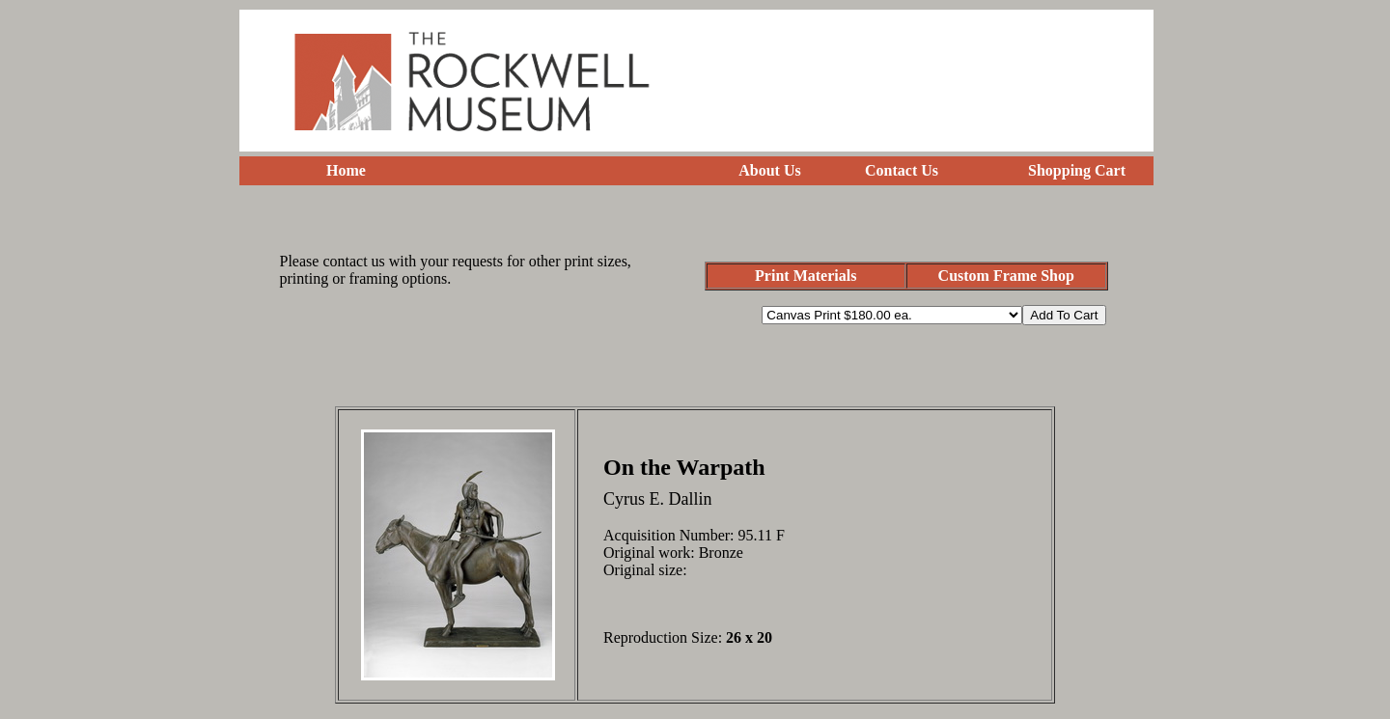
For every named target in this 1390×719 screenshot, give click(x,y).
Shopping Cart (1077, 170)
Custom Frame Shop (1006, 275)
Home (346, 170)
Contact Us (901, 170)
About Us (769, 170)
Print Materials (805, 275)
